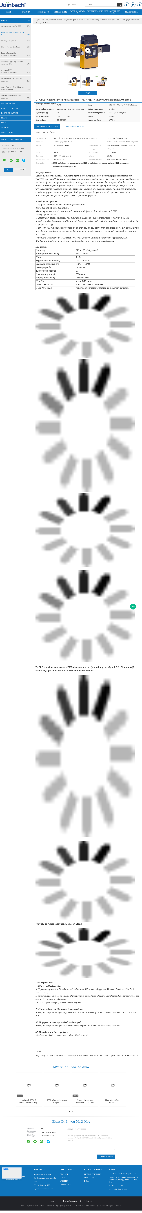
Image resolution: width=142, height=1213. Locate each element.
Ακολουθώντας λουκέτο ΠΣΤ (15, 26)
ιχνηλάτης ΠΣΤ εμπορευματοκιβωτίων (15, 71)
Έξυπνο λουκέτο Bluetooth (15, 47)
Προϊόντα (26, 12)
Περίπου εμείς (60, 12)
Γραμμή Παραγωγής (92, 1174)
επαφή (4, 118)
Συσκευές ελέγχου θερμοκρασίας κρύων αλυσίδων (15, 63)
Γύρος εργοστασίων (77, 12)
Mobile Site (88, 1201)
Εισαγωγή (64, 1174)
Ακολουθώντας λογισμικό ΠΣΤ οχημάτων (15, 80)
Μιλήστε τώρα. (131, 12)
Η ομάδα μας (66, 1184)
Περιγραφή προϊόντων (74, 126)
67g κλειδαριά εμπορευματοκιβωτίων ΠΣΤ (51, 1055)
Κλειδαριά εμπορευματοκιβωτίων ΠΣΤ (15, 34)
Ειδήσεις (5, 123)
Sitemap (52, 1201)
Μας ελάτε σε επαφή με (112, 12)
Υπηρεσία (64, 1181)
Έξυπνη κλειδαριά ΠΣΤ (15, 41)
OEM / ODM (89, 1178)
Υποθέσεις (6, 128)
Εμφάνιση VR (43, 12)
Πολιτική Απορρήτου (69, 1201)
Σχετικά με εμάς (8, 103)
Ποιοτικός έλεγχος (95, 12)
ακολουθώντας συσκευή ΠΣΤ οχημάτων (15, 97)
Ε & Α (86, 1181)
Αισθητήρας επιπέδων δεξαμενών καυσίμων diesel (15, 88)
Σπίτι (8, 12)
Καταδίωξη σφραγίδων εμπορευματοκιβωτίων (15, 54)
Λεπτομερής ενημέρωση (47, 126)
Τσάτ (88, 93)
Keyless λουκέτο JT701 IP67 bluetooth (124, 1055)
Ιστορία (63, 1178)
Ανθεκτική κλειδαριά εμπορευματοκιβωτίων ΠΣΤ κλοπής (88, 1055)
